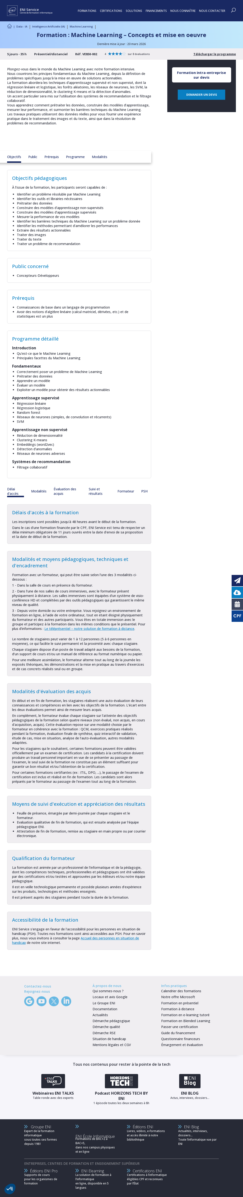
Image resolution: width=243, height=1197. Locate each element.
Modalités (99, 157)
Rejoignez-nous (37, 991)
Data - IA (21, 26)
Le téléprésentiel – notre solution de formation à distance (89, 628)
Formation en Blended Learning (185, 1021)
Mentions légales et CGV (112, 1044)
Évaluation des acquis (65, 491)
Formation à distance (177, 1009)
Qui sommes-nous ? (108, 991)
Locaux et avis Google (110, 997)
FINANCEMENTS (156, 11)
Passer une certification (179, 1026)
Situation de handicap (109, 1039)
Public (32, 157)
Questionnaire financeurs (180, 1039)
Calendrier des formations (181, 991)
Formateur (125, 491)
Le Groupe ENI (104, 1003)
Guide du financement (178, 1033)
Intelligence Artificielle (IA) (48, 26)
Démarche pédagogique (111, 1021)
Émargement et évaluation (182, 1044)
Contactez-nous (37, 986)
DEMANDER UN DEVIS (201, 95)
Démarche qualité (106, 1026)
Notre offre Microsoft (178, 997)
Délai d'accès (13, 491)
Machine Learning (81, 26)
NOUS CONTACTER (212, 11)
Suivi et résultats (96, 491)
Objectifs (14, 157)
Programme (75, 157)
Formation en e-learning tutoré (185, 1015)
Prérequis (51, 157)
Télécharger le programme (214, 54)
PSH (144, 491)
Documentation (105, 1009)
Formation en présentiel (179, 1003)
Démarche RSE (104, 1033)
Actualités (100, 1015)
